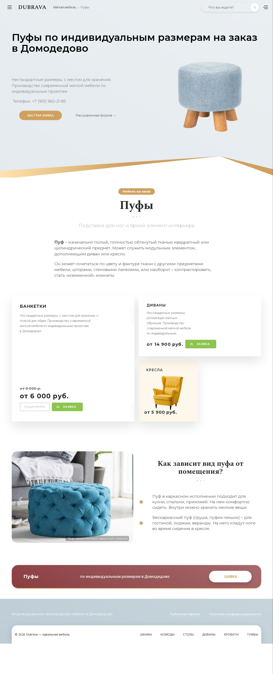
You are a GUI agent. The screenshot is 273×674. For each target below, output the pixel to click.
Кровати (231, 665)
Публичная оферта (185, 644)
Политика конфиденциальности (235, 644)
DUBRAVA (32, 7)
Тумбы (252, 665)
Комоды (167, 665)
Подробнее (35, 407)
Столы (188, 665)
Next (125, 514)
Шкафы (146, 665)
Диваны (208, 665)
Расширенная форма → (96, 115)
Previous (19, 514)
